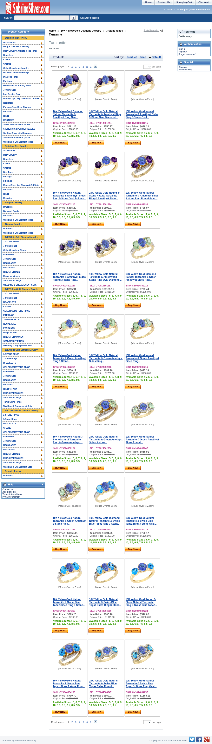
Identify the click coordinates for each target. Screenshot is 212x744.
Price (143, 57)
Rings (6, 116)
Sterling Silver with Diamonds (17, 133)
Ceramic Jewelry (13, 471)
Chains (6, 59)
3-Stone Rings (114, 30)
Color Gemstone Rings (14, 250)
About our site (9, 492)
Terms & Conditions (12, 494)
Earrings (7, 81)
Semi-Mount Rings (12, 280)
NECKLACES (9, 263)
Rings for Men (10, 332)
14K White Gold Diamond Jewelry (21, 237)
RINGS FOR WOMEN (13, 337)
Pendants (8, 111)
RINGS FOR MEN (11, 272)
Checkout (203, 2)
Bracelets (8, 55)
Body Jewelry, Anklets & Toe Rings (20, 51)
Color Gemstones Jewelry (16, 68)
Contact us (7, 489)
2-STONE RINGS (11, 241)
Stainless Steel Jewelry (16, 146)
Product (132, 57)
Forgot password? (188, 54)
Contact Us (164, 2)
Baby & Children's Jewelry (16, 46)
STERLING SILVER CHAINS (16, 124)
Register (183, 52)
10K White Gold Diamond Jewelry (21, 350)
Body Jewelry (9, 155)
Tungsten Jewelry (13, 202)
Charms (7, 64)
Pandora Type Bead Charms (17, 107)
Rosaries (7, 198)
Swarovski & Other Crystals (16, 137)
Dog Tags (8, 172)
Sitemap (183, 67)
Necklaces (8, 103)
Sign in (182, 49)
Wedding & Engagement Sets (17, 345)
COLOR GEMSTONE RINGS (16, 311)
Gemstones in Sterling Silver (17, 85)
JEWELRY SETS (11, 319)
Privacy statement (11, 497)
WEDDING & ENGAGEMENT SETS (20, 285)
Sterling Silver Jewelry (16, 38)
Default (156, 57)
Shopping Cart (184, 2)
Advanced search (89, 18)
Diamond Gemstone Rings (16, 72)
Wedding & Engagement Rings (18, 142)
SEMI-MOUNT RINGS (13, 341)
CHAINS (7, 306)
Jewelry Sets (9, 90)
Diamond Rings (10, 77)
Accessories (9, 42)
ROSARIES (8, 120)
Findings (7, 181)
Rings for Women (11, 276)
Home (52, 30)
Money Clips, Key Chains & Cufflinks (21, 98)
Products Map (185, 70)
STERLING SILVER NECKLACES (19, 129)
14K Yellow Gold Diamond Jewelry (22, 289)
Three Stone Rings (12, 402)
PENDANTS (9, 267)
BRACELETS (9, 302)
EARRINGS (8, 254)
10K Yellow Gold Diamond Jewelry (81, 30)
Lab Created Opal (11, 94)
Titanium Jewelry (13, 224)
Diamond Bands (11, 211)
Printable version (151, 30)
